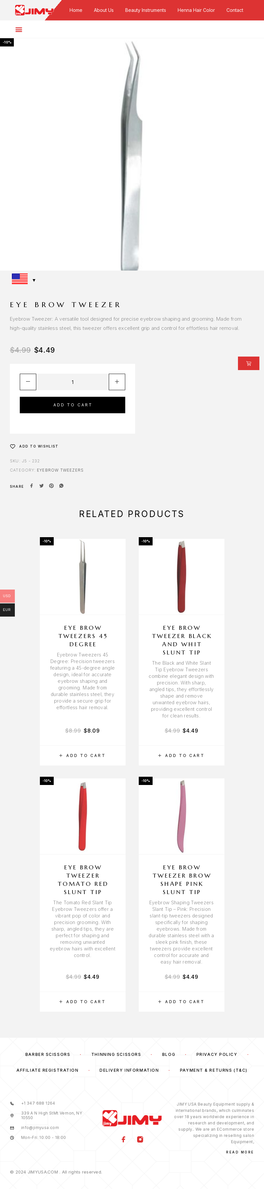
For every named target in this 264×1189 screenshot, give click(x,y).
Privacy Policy (217, 1054)
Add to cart (73, 404)
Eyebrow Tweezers (60, 470)
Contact (234, 10)
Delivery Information (129, 1070)
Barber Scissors (47, 1054)
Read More (240, 1152)
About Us (104, 10)
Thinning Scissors (116, 1054)
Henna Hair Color (196, 10)
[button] (83, 756)
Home (76, 10)
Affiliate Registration (47, 1070)
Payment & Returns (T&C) (214, 1070)
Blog (168, 1054)
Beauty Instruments (145, 10)
